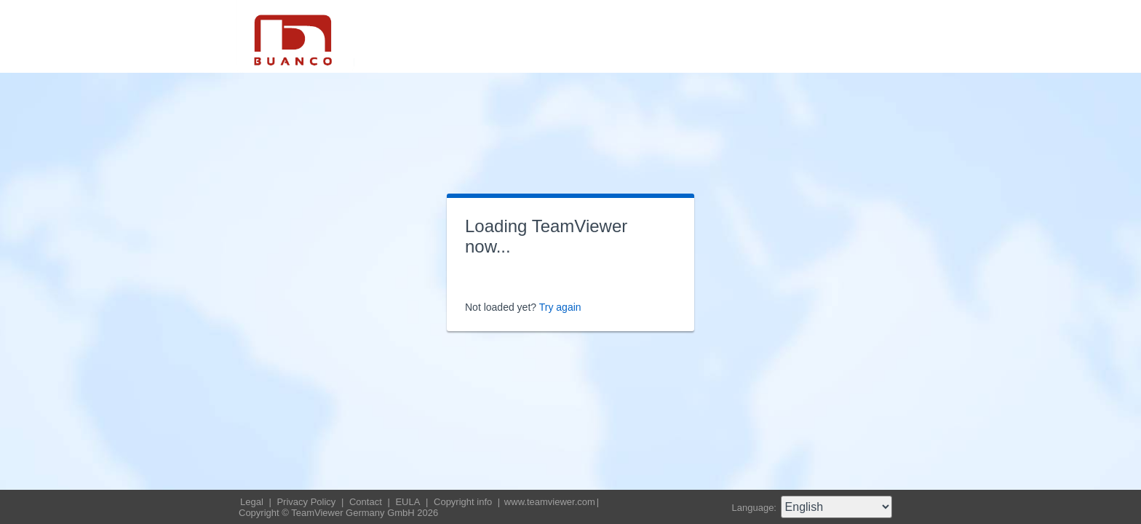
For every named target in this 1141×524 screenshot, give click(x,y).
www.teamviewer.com (549, 501)
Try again (560, 307)
